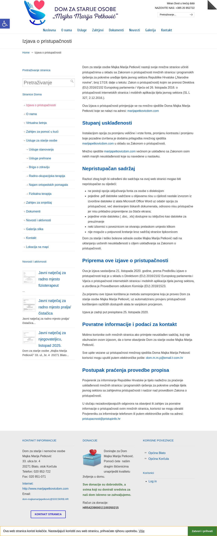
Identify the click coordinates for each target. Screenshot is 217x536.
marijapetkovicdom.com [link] (143, 110)
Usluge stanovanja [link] (41, 149)
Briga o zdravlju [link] (39, 167)
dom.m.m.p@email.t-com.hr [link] (164, 357)
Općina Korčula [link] (158, 458)
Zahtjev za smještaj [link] (39, 202)
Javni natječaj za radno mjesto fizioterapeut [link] (52, 279)
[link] (5, 24)
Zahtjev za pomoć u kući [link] (42, 131)
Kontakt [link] (31, 237)
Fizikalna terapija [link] (40, 193)
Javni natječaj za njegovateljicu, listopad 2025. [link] (52, 339)
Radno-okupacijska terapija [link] (47, 176)
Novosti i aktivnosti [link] (38, 220)
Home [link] (26, 52)
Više (142, 531)
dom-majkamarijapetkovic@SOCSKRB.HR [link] (45, 499)
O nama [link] (31, 114)
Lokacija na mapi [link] (37, 246)
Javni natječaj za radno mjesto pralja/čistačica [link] (55, 307)
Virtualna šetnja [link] (36, 122)
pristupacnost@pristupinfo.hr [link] (101, 418)
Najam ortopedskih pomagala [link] (48, 184)
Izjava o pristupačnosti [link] (41, 105)
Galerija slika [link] (34, 229)
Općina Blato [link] (157, 453)
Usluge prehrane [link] (40, 158)
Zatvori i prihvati (202, 531)
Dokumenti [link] (33, 211)
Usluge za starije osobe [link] (41, 140)
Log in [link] (153, 481)
